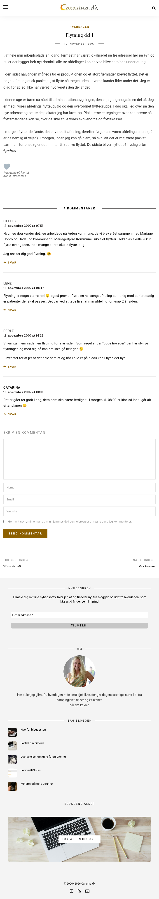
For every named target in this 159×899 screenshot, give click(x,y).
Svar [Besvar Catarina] (12, 414)
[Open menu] (5, 7)
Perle (8, 331)
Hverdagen (79, 26)
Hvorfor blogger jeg (33, 729)
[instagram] (71, 891)
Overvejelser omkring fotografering (43, 756)
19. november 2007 (79, 43)
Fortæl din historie (32, 743)
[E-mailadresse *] (79, 615)
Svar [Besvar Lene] (12, 310)
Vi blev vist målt (12, 566)
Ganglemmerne (147, 566)
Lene (7, 283)
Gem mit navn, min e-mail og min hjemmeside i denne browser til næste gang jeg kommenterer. (70, 521)
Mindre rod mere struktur (37, 783)
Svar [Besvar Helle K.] (12, 262)
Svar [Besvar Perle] (12, 366)
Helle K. (10, 221)
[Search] (154, 8)
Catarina (11, 387)
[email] (87, 891)
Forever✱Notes (31, 770)
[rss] (79, 891)
